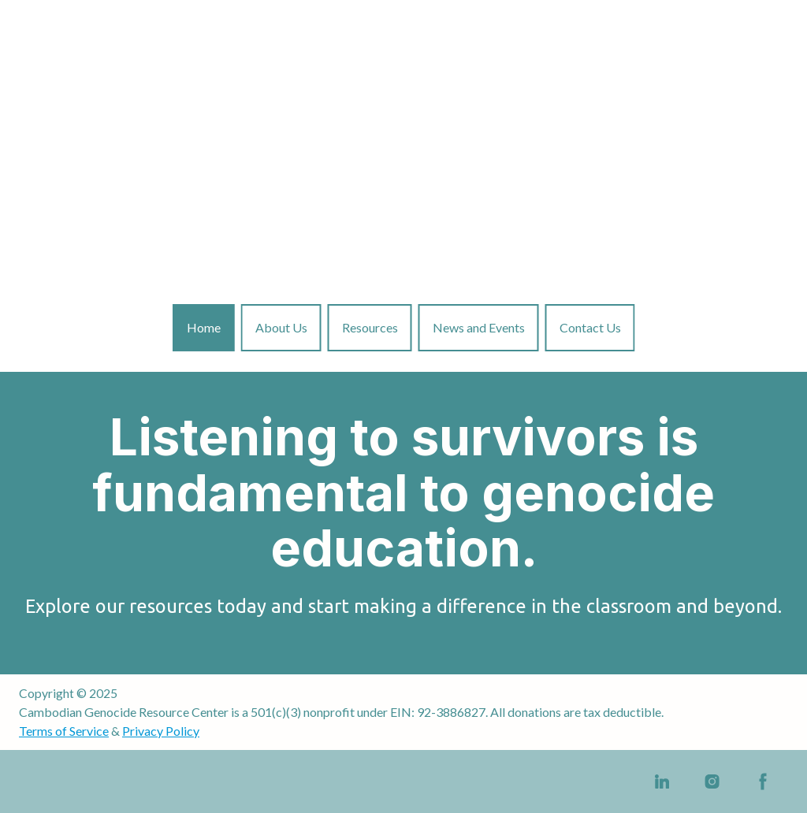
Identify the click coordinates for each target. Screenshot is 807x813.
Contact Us (590, 327)
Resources (370, 327)
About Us (281, 327)
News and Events (479, 327)
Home (204, 327)
